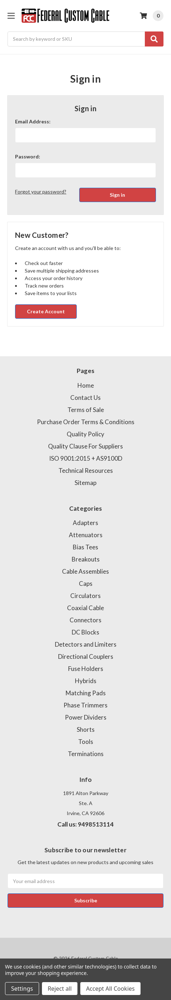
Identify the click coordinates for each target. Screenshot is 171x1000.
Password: (27, 156)
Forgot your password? (40, 191)
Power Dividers (85, 717)
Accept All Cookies (110, 988)
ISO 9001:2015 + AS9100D (85, 458)
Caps (85, 583)
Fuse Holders (85, 668)
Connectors (85, 620)
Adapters (85, 522)
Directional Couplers (85, 656)
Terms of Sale (85, 409)
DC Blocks (85, 632)
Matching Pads (86, 693)
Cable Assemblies (85, 571)
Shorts (86, 729)
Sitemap (85, 482)
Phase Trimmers (85, 705)
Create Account (46, 311)
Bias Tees (85, 547)
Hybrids (85, 681)
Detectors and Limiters (86, 644)
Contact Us (85, 397)
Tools (85, 741)
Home (85, 385)
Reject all (60, 988)
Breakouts (86, 559)
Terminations (86, 754)
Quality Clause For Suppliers (85, 446)
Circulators (85, 595)
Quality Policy (85, 434)
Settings (22, 988)
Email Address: (33, 121)
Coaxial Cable (85, 608)
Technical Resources (85, 470)
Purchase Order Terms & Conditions (85, 422)
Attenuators (86, 535)
